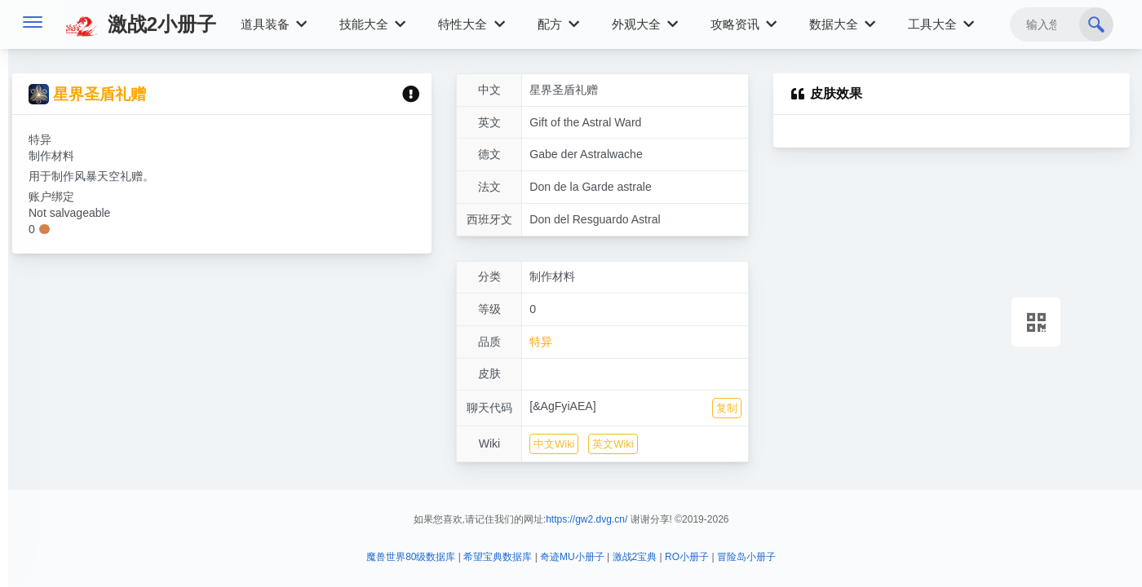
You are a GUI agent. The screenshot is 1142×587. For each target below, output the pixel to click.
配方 (558, 24)
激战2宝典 (635, 557)
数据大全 (842, 24)
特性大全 (471, 24)
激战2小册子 (140, 24)
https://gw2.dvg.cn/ (586, 519)
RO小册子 (687, 557)
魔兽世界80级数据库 (410, 557)
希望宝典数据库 (497, 557)
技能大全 (372, 24)
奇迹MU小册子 (572, 557)
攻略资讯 (743, 24)
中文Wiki (553, 444)
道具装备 (274, 24)
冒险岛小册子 (746, 557)
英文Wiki (612, 444)
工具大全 (941, 24)
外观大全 (645, 24)
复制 (726, 408)
